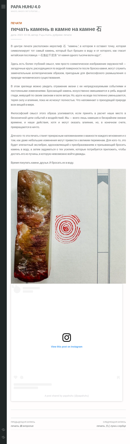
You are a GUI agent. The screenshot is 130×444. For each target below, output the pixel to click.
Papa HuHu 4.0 (25, 6)
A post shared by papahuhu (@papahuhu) (67, 395)
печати (16, 23)
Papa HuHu (45, 34)
